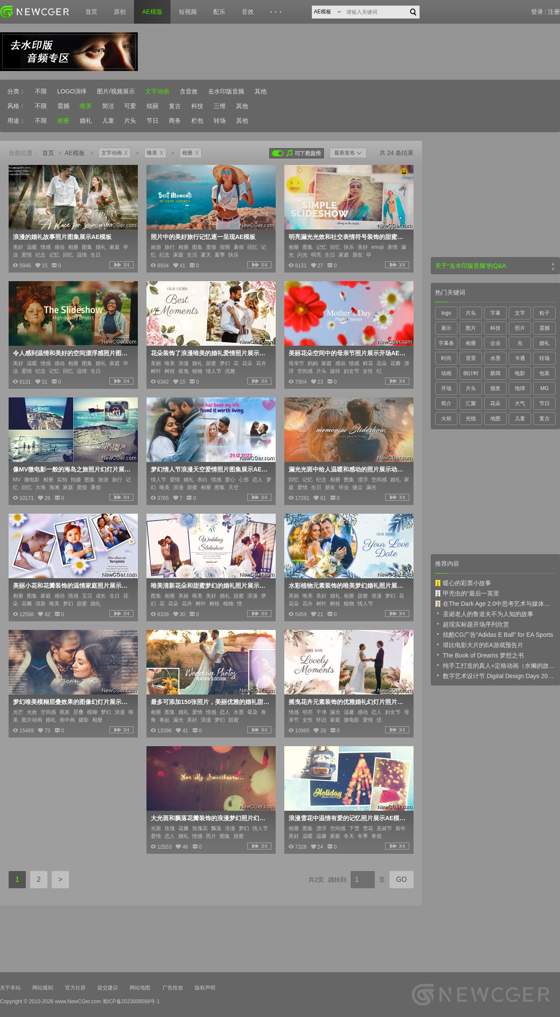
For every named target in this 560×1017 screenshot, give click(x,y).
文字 (520, 313)
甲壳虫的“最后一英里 (467, 593)
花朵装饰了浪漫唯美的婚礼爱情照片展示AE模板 (210, 353)
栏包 (197, 120)
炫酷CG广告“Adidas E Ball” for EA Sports (494, 634)
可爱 (130, 105)
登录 (537, 11)
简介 (446, 403)
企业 (495, 343)
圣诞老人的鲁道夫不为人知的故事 (484, 613)
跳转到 (337, 879)
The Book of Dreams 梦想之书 (479, 655)
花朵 (495, 403)
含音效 (189, 91)
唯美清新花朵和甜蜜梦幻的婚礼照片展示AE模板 (210, 585)
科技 (197, 105)
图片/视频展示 (116, 91)
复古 (175, 105)
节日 (152, 120)
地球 (520, 388)
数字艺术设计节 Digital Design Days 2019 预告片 (495, 675)
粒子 (544, 313)
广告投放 (172, 988)
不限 (41, 91)
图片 (471, 328)
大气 (520, 403)
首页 (91, 11)
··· (277, 12)
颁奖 (495, 388)
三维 (220, 105)
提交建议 (107, 988)
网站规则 (42, 988)
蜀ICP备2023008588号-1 (131, 1001)
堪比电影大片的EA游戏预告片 (479, 644)
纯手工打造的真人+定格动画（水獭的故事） (495, 665)
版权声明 (205, 988)
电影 (520, 373)
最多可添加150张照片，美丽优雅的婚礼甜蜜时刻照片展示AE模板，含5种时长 (210, 701)
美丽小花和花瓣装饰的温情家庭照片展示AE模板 (72, 585)
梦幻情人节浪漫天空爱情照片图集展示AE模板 (210, 469)
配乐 (219, 11)
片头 (130, 120)
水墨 (495, 358)
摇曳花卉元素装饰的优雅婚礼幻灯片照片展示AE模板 (348, 701)
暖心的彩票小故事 (463, 583)
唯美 (86, 105)
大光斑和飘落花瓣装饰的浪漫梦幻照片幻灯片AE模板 (210, 818)
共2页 (316, 879)
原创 (120, 11)
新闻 (495, 373)
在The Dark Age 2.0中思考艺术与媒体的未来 (495, 603)
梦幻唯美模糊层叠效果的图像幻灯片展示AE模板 (72, 701)
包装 (544, 373)
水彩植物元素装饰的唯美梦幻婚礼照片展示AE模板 (348, 585)
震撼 (63, 105)
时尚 (446, 358)
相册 (63, 120)
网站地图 (140, 988)
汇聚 (471, 403)
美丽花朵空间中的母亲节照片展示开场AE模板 (348, 353)
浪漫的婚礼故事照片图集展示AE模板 (62, 236)
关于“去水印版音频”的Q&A (470, 265)
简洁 (108, 105)
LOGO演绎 (72, 91)
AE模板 (75, 152)
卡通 (520, 358)
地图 (495, 418)
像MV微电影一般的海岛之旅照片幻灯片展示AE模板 (72, 469)
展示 (446, 328)
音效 (248, 11)
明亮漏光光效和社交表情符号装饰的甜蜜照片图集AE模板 (348, 236)
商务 (175, 120)
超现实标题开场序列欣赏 (472, 624)
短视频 (188, 11)
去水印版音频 (226, 91)
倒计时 (471, 373)
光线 (471, 418)
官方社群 (75, 988)
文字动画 (157, 91)
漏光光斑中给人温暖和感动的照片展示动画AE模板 (348, 469)
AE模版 (152, 11)
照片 (520, 328)
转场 (220, 120)
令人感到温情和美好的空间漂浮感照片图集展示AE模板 (72, 353)
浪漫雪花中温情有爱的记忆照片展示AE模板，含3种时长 (348, 818)
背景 (471, 358)
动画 (446, 373)
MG (544, 388)
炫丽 (152, 105)
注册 (554, 11)
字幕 (495, 313)
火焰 (446, 418)
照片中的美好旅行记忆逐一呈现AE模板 (203, 236)
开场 (446, 388)
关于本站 (10, 988)
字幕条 (446, 343)
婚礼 (86, 120)
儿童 (108, 120)
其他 (261, 91)
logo (446, 313)
